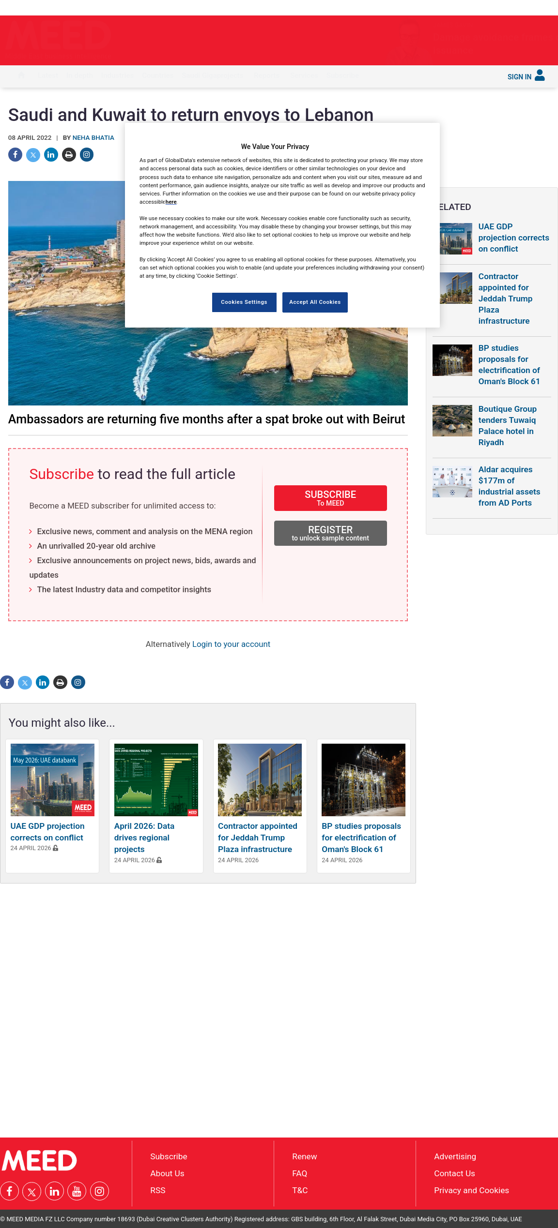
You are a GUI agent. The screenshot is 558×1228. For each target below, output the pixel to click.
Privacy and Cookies (471, 1190)
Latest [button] (48, 75)
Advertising (455, 1156)
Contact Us (454, 1173)
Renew (304, 1156)
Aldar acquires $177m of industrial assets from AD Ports (510, 486)
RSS (157, 1190)
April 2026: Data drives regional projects (144, 837)
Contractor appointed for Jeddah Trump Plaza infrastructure (257, 837)
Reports (266, 75)
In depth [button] (79, 75)
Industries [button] (117, 75)
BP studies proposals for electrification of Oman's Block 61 (361, 837)
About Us (167, 1173)
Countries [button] (157, 75)
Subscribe (342, 75)
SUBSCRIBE (330, 498)
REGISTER (330, 533)
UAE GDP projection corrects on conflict (514, 238)
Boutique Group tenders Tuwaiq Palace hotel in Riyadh (508, 425)
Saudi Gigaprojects (212, 75)
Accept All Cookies (315, 302)
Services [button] (304, 75)
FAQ (299, 1173)
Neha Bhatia (93, 137)
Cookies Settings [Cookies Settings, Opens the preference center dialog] (244, 302)
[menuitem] (21, 76)
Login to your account (231, 644)
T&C (300, 1190)
